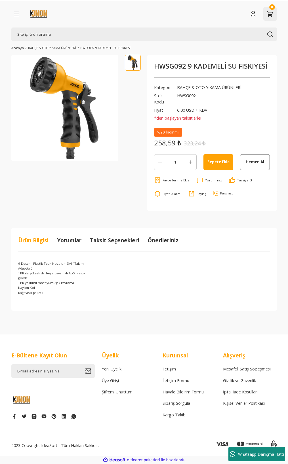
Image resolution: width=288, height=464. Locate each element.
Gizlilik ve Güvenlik (239, 380)
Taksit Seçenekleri (114, 240)
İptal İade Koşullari (240, 392)
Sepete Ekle (218, 161)
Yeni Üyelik (111, 369)
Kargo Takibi (174, 415)
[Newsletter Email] (53, 371)
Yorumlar (69, 240)
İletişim (169, 369)
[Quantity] (175, 162)
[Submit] (90, 371)
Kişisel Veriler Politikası (244, 403)
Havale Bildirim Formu (183, 392)
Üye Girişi (110, 380)
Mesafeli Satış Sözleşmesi (247, 369)
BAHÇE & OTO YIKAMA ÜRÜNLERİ (209, 87)
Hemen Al (255, 161)
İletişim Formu (176, 380)
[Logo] (38, 14)
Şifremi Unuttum (117, 392)
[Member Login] (253, 14)
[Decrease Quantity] (160, 162)
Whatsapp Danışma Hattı (257, 454)
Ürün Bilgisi (33, 240)
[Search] (144, 34)
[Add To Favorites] (172, 180)
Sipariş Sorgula (176, 403)
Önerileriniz (163, 240)
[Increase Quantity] (190, 162)
